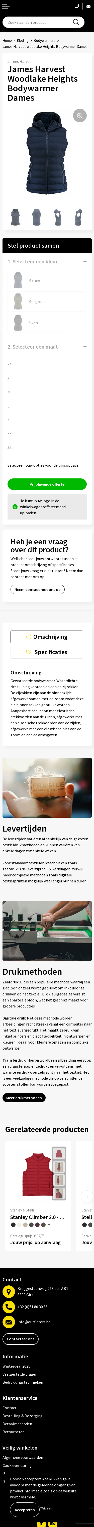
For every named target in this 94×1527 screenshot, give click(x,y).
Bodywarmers (44, 40)
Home (7, 40)
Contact (10, 1407)
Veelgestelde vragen (20, 1374)
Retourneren (14, 1431)
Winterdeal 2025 (16, 1366)
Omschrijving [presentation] (50, 637)
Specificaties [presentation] (50, 652)
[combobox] (43, 22)
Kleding (23, 40)
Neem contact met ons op (38, 589)
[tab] (47, 637)
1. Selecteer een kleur (33, 261)
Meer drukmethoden (24, 1097)
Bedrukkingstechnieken (23, 1382)
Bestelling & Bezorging (23, 1415)
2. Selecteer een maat (33, 346)
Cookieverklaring (17, 1465)
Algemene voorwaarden (23, 1457)
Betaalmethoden (17, 1423)
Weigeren (46, 1508)
